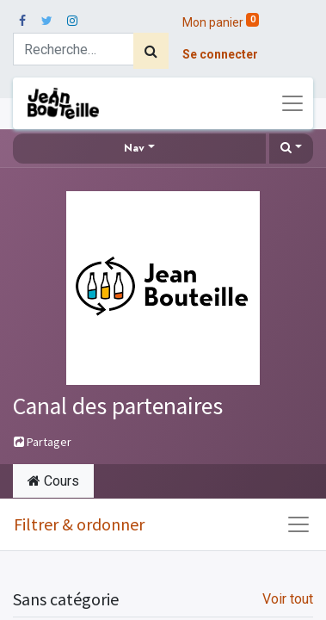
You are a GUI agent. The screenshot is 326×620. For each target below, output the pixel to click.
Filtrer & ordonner (79, 524)
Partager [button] (42, 442)
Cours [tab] (53, 481)
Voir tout (287, 599)
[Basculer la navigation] (298, 524)
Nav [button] (134, 148)
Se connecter (220, 54)
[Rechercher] (151, 51)
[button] (291, 148)
